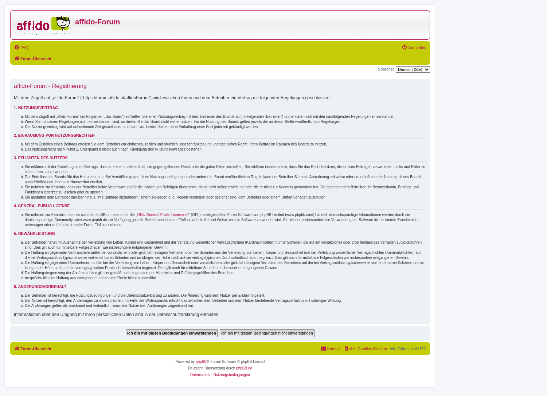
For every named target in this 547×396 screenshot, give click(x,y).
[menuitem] (21, 47)
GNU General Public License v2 (163, 215)
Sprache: (386, 69)
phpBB (201, 362)
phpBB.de (244, 368)
